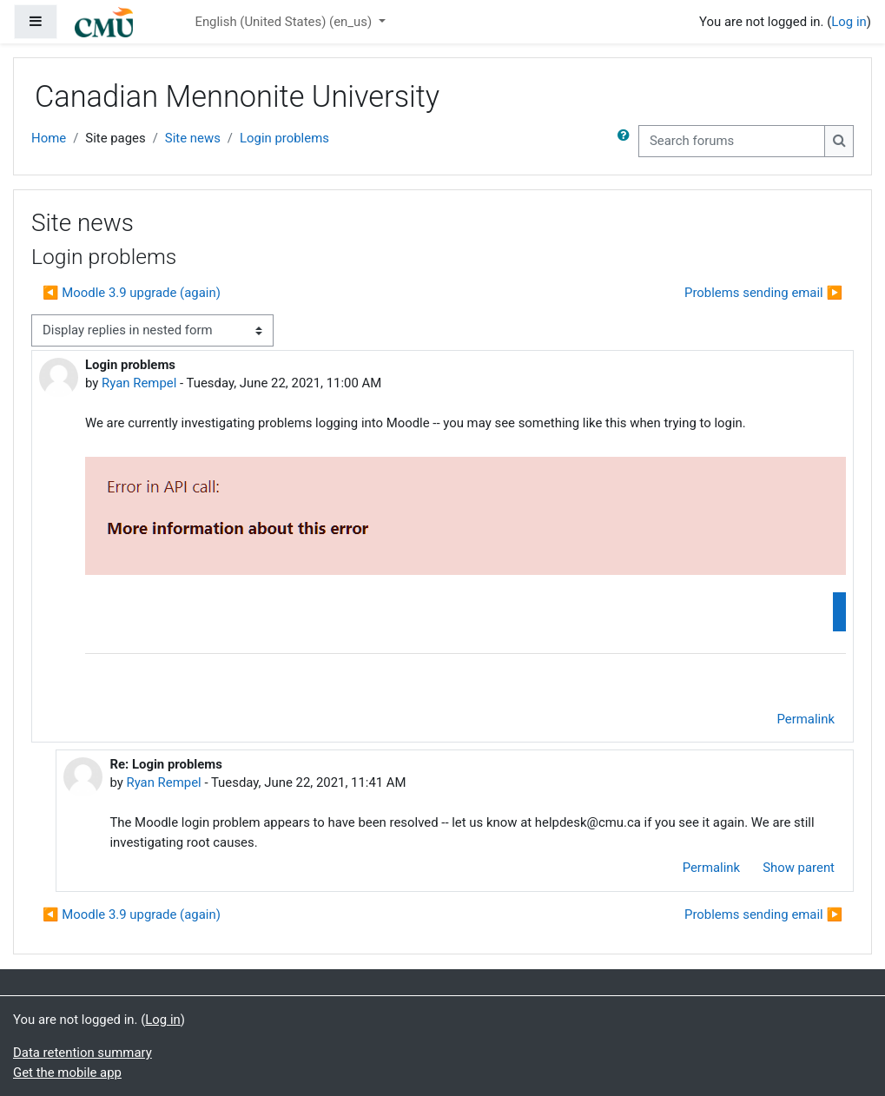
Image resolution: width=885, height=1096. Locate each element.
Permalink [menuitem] (806, 719)
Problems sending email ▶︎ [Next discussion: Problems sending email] (763, 292)
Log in (848, 22)
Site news (193, 138)
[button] (627, 140)
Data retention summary (82, 1052)
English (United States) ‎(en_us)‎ (284, 22)
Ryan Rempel (139, 383)
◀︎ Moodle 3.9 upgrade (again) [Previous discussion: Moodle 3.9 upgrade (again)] (132, 292)
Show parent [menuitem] (799, 867)
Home (48, 138)
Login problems (284, 138)
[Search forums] (731, 140)
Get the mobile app (67, 1072)
